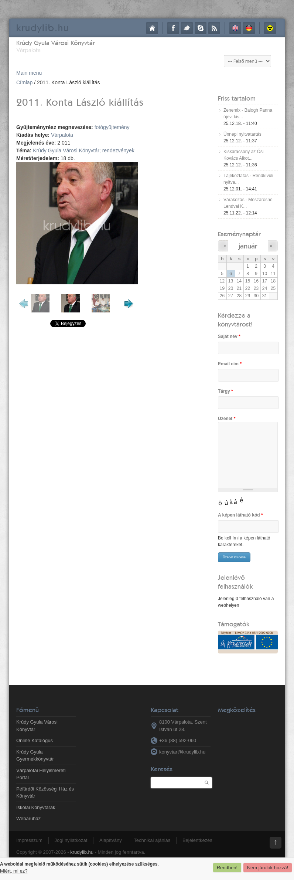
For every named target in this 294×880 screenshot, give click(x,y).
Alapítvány (110, 840)
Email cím (230, 363)
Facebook (173, 28)
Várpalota (62, 135)
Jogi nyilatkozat (70, 840)
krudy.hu (42, 27)
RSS (214, 28)
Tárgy (225, 391)
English (235, 28)
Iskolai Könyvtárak (35, 807)
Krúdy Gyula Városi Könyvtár (55, 43)
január (248, 245)
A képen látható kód (240, 515)
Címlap (152, 28)
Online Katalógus (34, 740)
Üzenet (226, 418)
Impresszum (29, 840)
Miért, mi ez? (13, 871)
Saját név (229, 336)
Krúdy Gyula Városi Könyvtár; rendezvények (83, 150)
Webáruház (28, 818)
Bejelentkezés (197, 840)
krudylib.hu (81, 852)
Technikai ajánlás (152, 840)
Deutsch (249, 28)
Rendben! (227, 867)
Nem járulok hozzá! (267, 867)
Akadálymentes (270, 28)
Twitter (187, 28)
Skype (200, 28)
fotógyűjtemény (112, 127)
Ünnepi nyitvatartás (242, 134)
